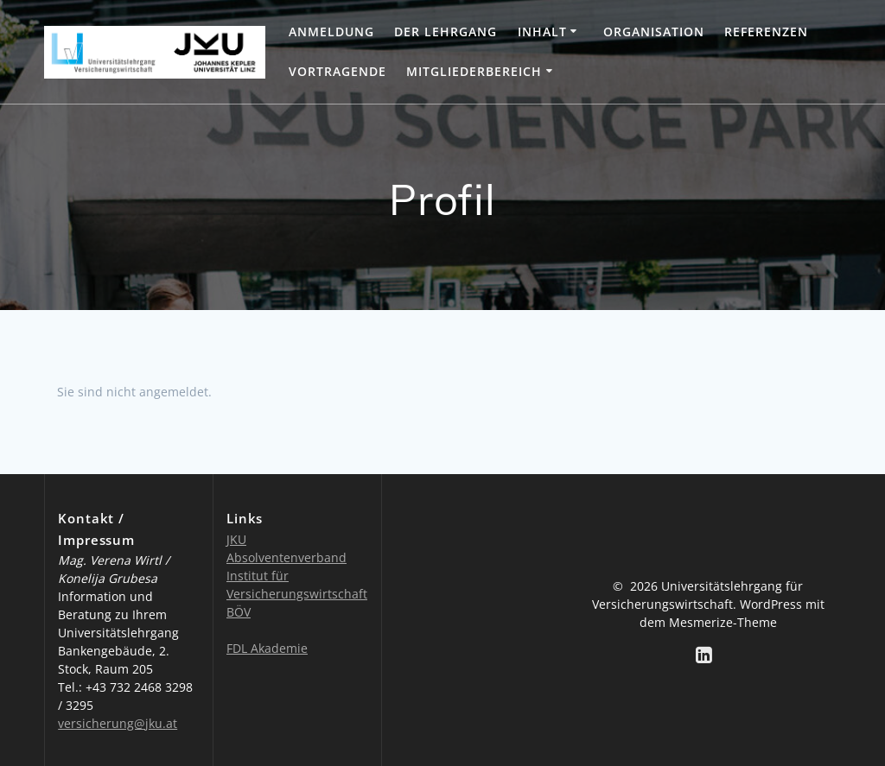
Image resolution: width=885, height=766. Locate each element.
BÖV (238, 612)
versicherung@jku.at (117, 723)
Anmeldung (331, 31)
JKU (236, 539)
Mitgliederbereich (474, 71)
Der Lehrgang (445, 31)
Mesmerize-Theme (723, 622)
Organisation (653, 31)
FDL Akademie (267, 648)
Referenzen (766, 31)
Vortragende (337, 71)
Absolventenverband (286, 557)
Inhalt (542, 31)
